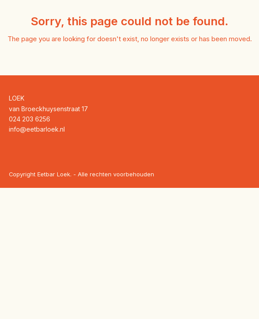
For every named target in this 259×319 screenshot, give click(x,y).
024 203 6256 (29, 119)
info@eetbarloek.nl (37, 129)
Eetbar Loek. (54, 174)
